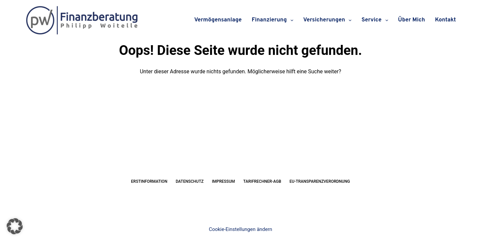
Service (375, 20)
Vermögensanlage (218, 20)
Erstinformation (149, 181)
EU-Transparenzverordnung (320, 181)
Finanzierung (274, 20)
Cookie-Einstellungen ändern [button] (240, 229)
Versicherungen (328, 20)
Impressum (223, 181)
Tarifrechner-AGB (262, 181)
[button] (14, 226)
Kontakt (445, 20)
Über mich (411, 20)
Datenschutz (190, 181)
